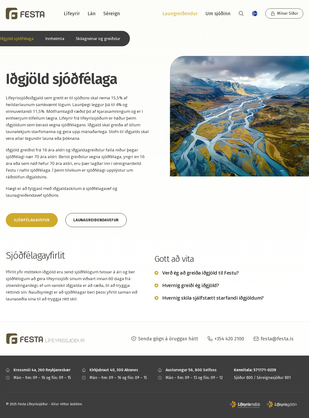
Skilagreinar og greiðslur (98, 38)
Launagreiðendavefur (96, 220)
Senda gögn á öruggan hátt (168, 339)
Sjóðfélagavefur (32, 220)
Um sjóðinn (218, 13)
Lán (92, 13)
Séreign (111, 13)
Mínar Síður (284, 13)
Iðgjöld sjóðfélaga (17, 38)
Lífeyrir (72, 13)
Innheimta (54, 38)
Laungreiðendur (180, 13)
